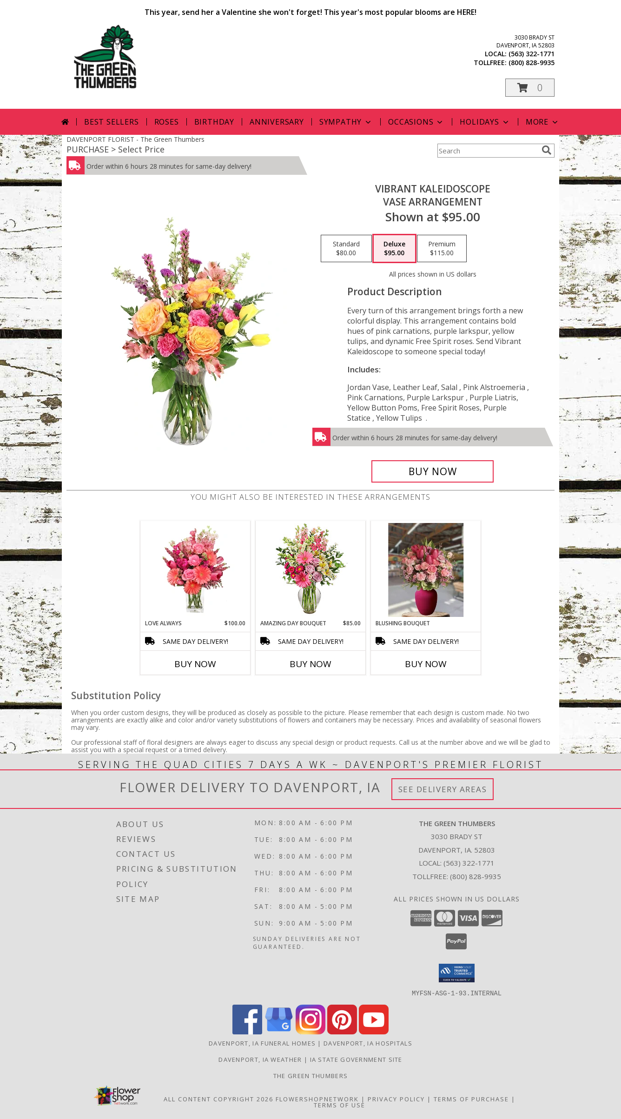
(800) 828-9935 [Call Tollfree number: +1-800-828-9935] (475, 876)
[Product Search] (487, 150)
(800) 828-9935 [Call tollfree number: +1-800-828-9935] (532, 62)
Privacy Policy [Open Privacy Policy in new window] (396, 1098)
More (543, 122)
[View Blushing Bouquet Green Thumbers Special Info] (426, 570)
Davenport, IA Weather (260, 1059)
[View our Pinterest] (342, 1031)
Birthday (214, 122)
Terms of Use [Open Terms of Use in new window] (339, 1104)
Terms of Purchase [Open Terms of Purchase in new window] (471, 1098)
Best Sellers (111, 122)
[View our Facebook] (247, 1031)
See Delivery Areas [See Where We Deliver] (442, 789)
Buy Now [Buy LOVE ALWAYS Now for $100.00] (195, 664)
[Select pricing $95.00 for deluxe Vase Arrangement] (394, 248)
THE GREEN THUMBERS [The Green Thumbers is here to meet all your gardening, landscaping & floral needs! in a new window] (310, 1075)
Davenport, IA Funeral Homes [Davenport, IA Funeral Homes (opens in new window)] (262, 1043)
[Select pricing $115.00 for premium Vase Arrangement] (441, 248)
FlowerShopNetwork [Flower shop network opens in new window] (317, 1098)
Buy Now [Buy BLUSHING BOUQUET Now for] (426, 664)
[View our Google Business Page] (279, 1031)
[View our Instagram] (310, 1031)
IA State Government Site (356, 1059)
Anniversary (277, 122)
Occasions (416, 122)
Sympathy (346, 122)
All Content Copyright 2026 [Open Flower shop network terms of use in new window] (218, 1098)
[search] (546, 150)
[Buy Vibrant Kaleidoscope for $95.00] (432, 471)
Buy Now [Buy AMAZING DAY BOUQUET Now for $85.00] (310, 664)
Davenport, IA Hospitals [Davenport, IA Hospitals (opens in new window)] (368, 1043)
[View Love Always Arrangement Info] (195, 570)
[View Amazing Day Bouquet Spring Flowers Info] (311, 570)
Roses (166, 122)
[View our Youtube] (374, 1031)
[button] (530, 88)
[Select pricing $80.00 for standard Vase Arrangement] (346, 248)
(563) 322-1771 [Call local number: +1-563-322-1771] (532, 53)
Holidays (485, 122)
